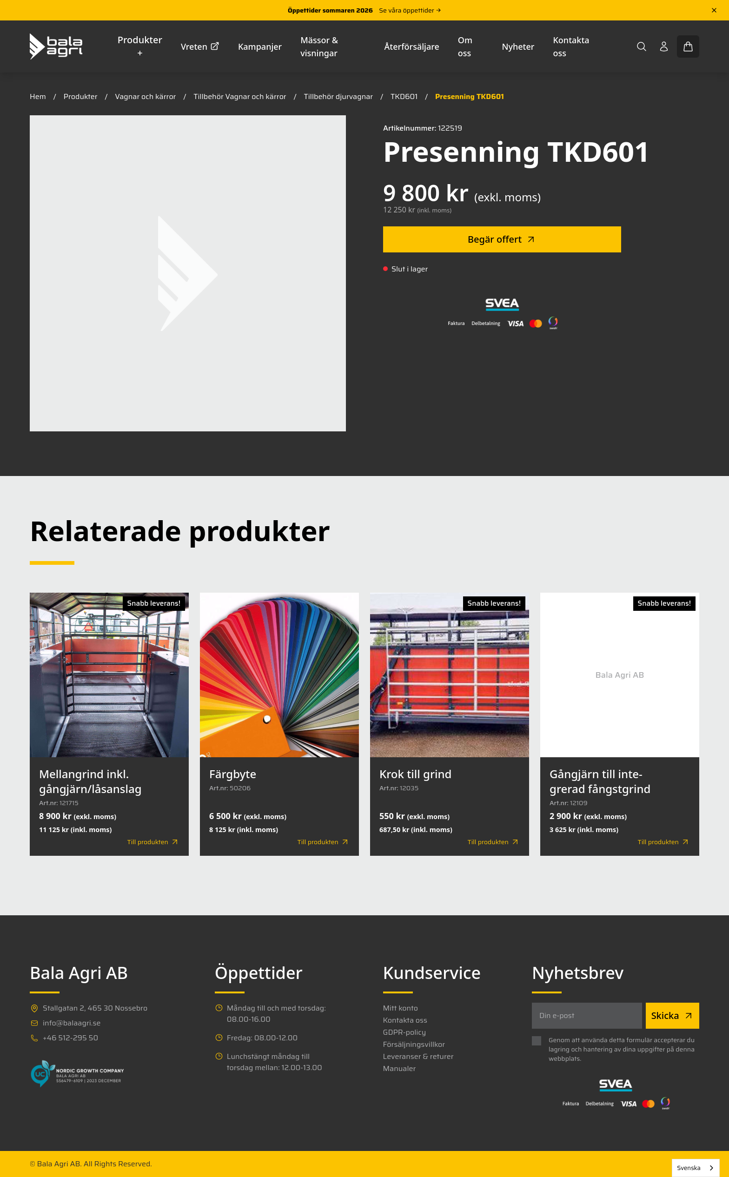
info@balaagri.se (71, 1023)
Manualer (399, 1068)
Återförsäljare (411, 46)
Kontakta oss (571, 46)
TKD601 (404, 96)
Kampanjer (260, 46)
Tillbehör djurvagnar (338, 96)
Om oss (465, 46)
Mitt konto (400, 1008)
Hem (38, 96)
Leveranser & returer (418, 1056)
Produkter (81, 96)
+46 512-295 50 (70, 1038)
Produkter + (140, 46)
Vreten (200, 46)
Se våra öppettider (410, 10)
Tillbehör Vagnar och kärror (239, 96)
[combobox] (696, 1168)
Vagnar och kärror (145, 96)
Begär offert (502, 239)
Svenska (689, 1168)
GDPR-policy (404, 1032)
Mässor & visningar (319, 46)
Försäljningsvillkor (414, 1044)
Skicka (672, 1015)
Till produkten (153, 841)
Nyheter (518, 46)
